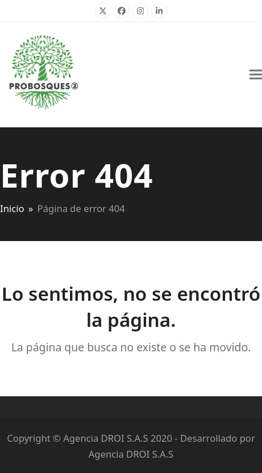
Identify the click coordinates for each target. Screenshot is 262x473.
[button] (255, 75)
